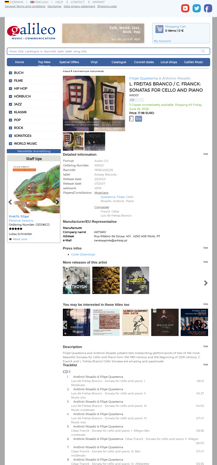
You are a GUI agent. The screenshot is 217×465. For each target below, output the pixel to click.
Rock (18, 128)
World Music (25, 143)
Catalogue (119, 62)
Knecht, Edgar (19, 216)
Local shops (169, 62)
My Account (162, 41)
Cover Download (83, 254)
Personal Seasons (21, 220)
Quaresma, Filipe (112, 197)
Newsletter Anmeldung (33, 151)
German (14, 2)
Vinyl (94, 62)
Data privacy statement (79, 6)
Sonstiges (22, 135)
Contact (78, 2)
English (39, 2)
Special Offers (69, 62)
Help (59, 2)
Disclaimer (55, 6)
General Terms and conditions (25, 6)
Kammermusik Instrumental (88, 71)
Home (19, 62)
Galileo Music (193, 62)
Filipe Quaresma (143, 78)
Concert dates (144, 62)
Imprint (99, 2)
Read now (20, 239)
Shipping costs (107, 6)
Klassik (66, 71)
